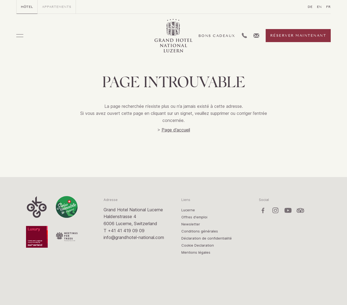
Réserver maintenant (298, 35)
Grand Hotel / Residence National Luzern (173, 36)
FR (328, 7)
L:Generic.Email (256, 35)
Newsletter (190, 224)
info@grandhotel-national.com (134, 237)
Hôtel (27, 7)
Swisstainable (67, 207)
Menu (19, 35)
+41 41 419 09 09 (126, 230)
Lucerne (188, 210)
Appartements (56, 7)
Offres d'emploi (194, 217)
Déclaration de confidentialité (206, 238)
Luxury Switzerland (37, 237)
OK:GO (37, 207)
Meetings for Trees (67, 237)
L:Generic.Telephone (244, 35)
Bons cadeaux (216, 35)
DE (310, 7)
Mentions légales (195, 252)
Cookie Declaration (197, 245)
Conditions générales (199, 231)
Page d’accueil (176, 130)
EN (319, 7)
